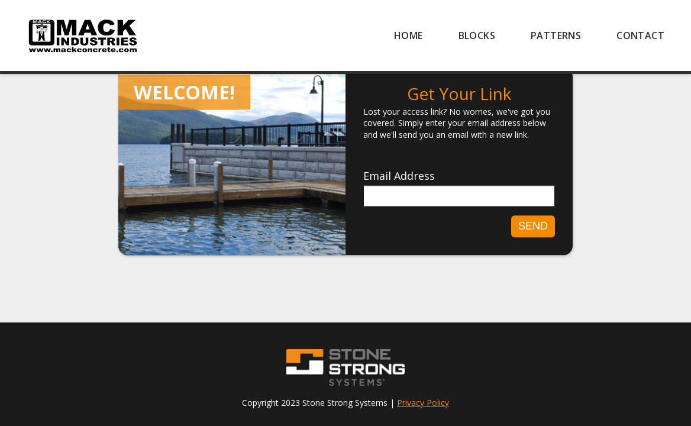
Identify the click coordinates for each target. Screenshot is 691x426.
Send (533, 226)
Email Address (399, 176)
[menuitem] (408, 35)
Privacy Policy (423, 402)
